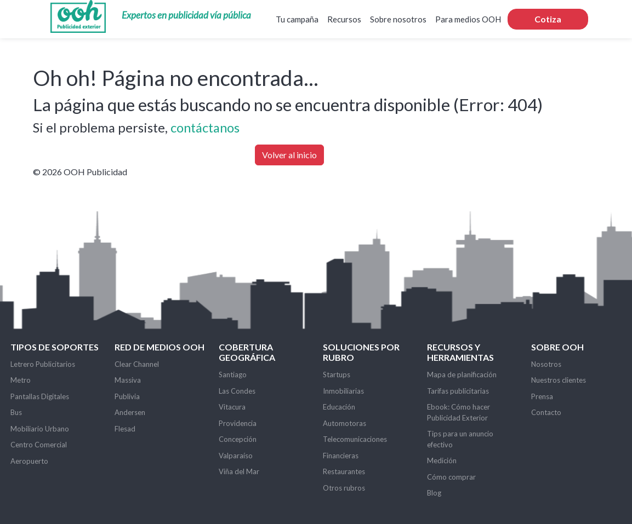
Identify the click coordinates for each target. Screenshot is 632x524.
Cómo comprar (451, 477)
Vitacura (232, 406)
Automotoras (344, 423)
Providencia (238, 423)
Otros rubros (344, 487)
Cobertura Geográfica (247, 352)
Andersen (130, 412)
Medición (442, 460)
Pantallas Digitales (39, 396)
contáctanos (205, 127)
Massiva (128, 380)
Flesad (125, 428)
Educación (339, 406)
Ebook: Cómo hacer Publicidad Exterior (458, 412)
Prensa (542, 396)
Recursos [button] (344, 19)
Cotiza (547, 19)
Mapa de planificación (462, 374)
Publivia (127, 396)
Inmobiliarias (343, 391)
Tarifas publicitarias (458, 391)
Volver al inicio (289, 154)
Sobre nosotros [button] (398, 19)
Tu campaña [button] (297, 19)
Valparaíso (236, 455)
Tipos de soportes (54, 347)
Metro (20, 380)
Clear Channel (137, 364)
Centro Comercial (38, 444)
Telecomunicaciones (355, 439)
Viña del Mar (239, 471)
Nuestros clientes (558, 380)
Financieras (340, 455)
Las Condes (237, 391)
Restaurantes (344, 471)
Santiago (233, 374)
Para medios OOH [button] (468, 19)
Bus (16, 412)
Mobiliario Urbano (39, 428)
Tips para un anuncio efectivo (460, 439)
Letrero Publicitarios (42, 364)
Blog (434, 492)
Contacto (546, 412)
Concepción (238, 439)
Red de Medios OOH (159, 347)
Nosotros (546, 364)
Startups (336, 374)
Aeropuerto (29, 461)
